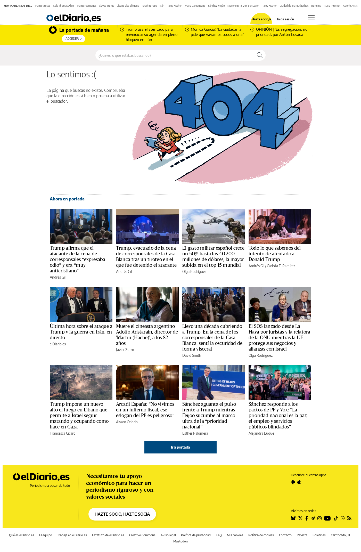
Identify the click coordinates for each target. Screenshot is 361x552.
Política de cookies (261, 535)
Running (316, 5)
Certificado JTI (340, 535)
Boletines (319, 535)
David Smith (191, 355)
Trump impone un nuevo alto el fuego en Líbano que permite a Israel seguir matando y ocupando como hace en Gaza (79, 415)
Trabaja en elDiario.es (72, 535)
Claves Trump (106, 5)
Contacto (285, 535)
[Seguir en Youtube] (327, 518)
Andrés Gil (57, 277)
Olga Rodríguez (194, 271)
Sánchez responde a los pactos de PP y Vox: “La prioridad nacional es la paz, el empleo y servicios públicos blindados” (278, 415)
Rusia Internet (332, 5)
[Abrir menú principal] (311, 17)
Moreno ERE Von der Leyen (243, 5)
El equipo (45, 535)
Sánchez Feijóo (216, 5)
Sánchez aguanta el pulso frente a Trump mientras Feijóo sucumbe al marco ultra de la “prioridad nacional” (209, 415)
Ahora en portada (67, 198)
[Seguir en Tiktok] (335, 518)
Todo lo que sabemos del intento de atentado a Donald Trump (275, 254)
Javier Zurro (125, 349)
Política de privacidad (196, 535)
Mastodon (180, 541)
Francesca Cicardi (63, 433)
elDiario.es (58, 344)
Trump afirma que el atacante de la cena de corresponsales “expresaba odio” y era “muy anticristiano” (77, 259)
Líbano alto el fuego (128, 5)
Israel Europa (149, 5)
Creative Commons (142, 535)
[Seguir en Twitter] (300, 518)
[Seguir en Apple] (299, 482)
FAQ (219, 535)
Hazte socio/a (261, 19)
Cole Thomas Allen (63, 5)
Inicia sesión (285, 19)
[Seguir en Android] (293, 482)
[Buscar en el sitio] (174, 55)
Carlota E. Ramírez (281, 266)
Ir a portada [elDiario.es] (180, 447)
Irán (162, 5)
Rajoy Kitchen (174, 5)
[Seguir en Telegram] (313, 518)
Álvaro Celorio (127, 422)
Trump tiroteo (43, 5)
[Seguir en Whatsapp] (343, 518)
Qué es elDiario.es (21, 535)
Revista (302, 535)
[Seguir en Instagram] (319, 518)
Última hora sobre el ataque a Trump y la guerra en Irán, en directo (81, 332)
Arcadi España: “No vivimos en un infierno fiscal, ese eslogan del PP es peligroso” (145, 410)
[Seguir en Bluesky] (293, 518)
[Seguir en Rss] (349, 518)
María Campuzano (195, 5)
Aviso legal (168, 535)
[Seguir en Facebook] (306, 518)
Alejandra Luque (261, 433)
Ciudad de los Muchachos (294, 5)
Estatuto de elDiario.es (108, 535)
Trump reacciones (86, 5)
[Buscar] (260, 55)
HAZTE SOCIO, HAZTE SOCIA (122, 514)
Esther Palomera (195, 433)
